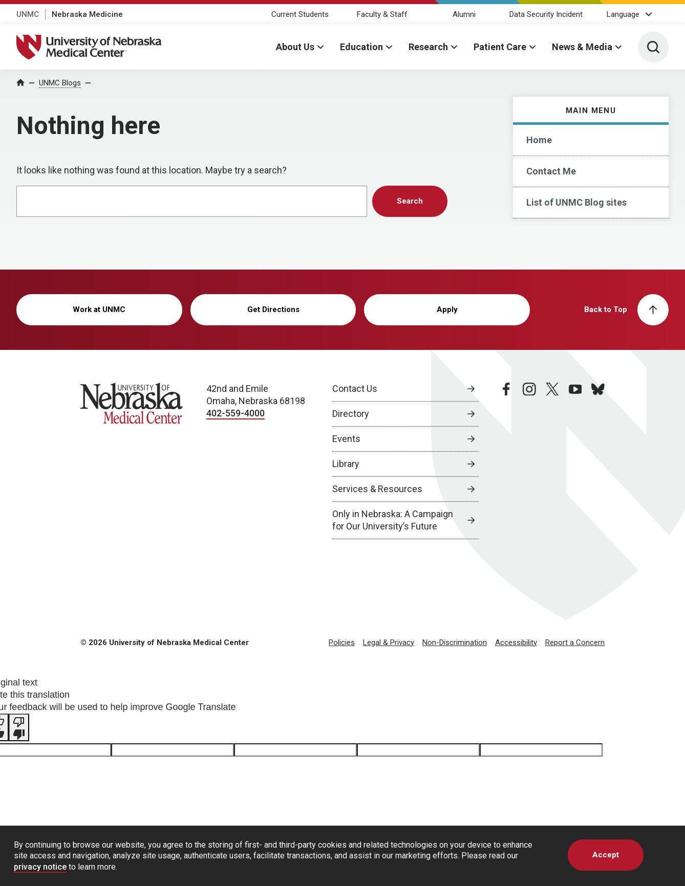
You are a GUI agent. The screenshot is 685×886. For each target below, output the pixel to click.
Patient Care (500, 46)
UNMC (27, 14)
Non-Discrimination (454, 642)
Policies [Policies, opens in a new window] (342, 642)
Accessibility (516, 642)
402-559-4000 (235, 413)
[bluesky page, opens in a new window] (598, 461)
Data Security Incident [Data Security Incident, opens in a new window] (546, 14)
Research (428, 46)
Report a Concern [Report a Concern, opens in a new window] (575, 642)
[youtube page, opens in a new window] (575, 461)
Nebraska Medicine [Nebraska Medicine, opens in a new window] (87, 14)
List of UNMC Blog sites (576, 202)
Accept (605, 854)
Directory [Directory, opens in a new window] (350, 413)
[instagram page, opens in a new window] (529, 461)
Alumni (464, 14)
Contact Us (354, 388)
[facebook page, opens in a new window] (506, 461)
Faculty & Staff (382, 14)
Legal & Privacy (388, 642)
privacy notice (40, 867)
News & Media (582, 46)
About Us (295, 46)
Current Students (300, 14)
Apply (447, 309)
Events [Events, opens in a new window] (346, 438)
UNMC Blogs (60, 82)
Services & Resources (377, 488)
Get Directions (273, 309)
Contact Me (551, 171)
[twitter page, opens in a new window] (552, 461)
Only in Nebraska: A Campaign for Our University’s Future (392, 519)
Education (361, 46)
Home (539, 140)
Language (623, 14)
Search (410, 201)
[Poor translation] (19, 727)
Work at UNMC (99, 309)
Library (345, 463)
